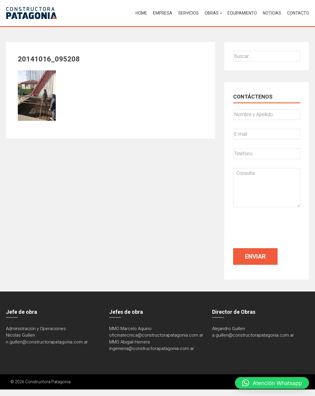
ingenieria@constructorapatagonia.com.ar (151, 348)
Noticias (272, 13)
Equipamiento (242, 13)
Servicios (188, 13)
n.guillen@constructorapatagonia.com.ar (47, 342)
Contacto (298, 13)
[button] (272, 383)
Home (141, 13)
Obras (212, 13)
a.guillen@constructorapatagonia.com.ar (253, 335)
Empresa (162, 13)
